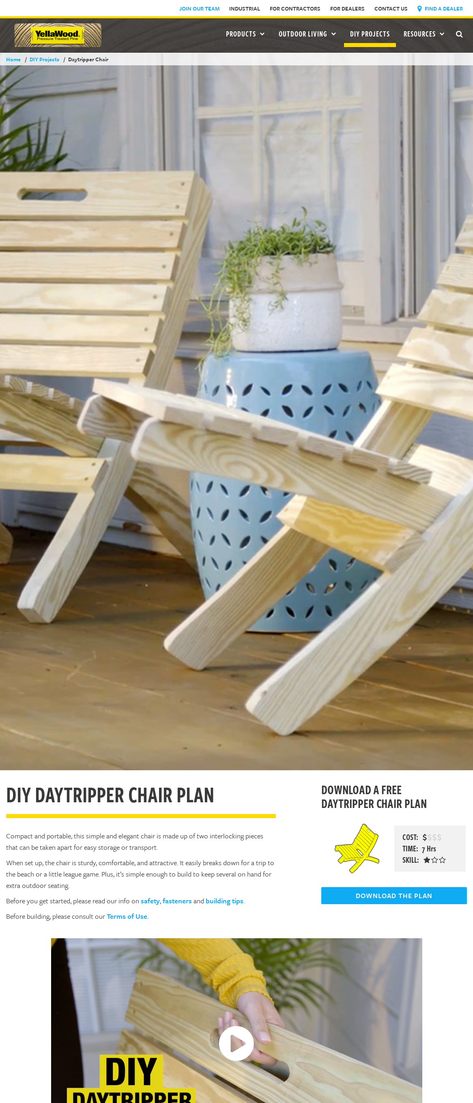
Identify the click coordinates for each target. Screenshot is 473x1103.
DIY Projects (370, 33)
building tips (224, 901)
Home (13, 59)
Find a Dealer (440, 8)
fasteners (177, 901)
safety (150, 901)
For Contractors (295, 8)
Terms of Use (127, 916)
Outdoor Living (307, 33)
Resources (424, 33)
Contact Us (391, 8)
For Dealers (347, 8)
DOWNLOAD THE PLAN (394, 895)
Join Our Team (199, 8)
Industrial (244, 8)
